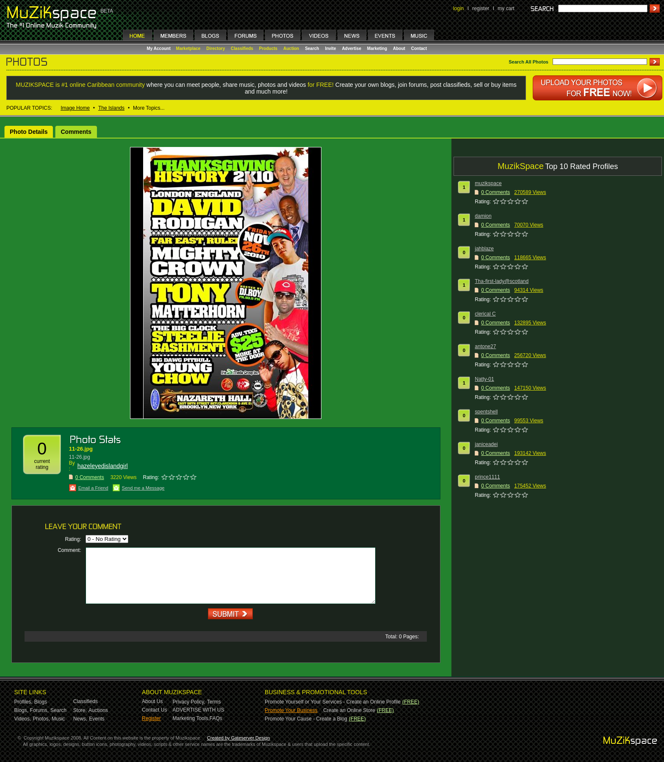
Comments (76, 131)
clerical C (485, 314)
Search (312, 48)
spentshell (486, 412)
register (480, 8)
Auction (291, 48)
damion (483, 216)
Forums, (39, 710)
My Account (159, 48)
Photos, (41, 719)
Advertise (351, 48)
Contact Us (154, 710)
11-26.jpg (81, 449)
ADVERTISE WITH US (198, 710)
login (458, 8)
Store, (80, 710)
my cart (506, 8)
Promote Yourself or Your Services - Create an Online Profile (333, 702)
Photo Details (28, 131)
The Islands (111, 108)
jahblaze (484, 249)
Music (58, 719)
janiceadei (486, 444)
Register (151, 718)
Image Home (75, 108)
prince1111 (487, 477)
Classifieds (242, 48)
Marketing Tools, (191, 718)
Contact (419, 48)
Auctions (98, 710)
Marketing (377, 48)
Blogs (40, 702)
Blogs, (21, 710)
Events (97, 719)
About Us (152, 701)
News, (80, 719)
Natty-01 (484, 379)
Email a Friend (93, 487)
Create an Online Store (349, 710)
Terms (214, 702)
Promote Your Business (291, 710)
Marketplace (188, 48)
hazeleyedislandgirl (102, 466)
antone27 (485, 346)
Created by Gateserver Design (238, 737)
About (399, 48)
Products (268, 48)
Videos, (22, 719)
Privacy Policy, (189, 702)
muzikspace (488, 183)
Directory (215, 48)
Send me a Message (143, 487)
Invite (330, 48)
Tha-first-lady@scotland (501, 281)
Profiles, (23, 702)
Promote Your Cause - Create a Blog (306, 719)
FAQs (216, 718)
